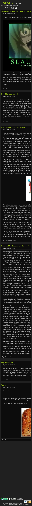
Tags (10, 7)
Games (7, 357)
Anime (6, 88)
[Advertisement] (24, 471)
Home (6, 7)
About (15, 7)
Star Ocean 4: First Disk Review (13, 127)
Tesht (3, 385)
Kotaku (12, 116)
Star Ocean (13, 240)
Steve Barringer (10, 13)
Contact (14, 8)
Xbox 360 (7, 240)
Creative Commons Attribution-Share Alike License (16, 504)
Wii (10, 357)
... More (5, 84)
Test (6, 439)
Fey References (7, 362)
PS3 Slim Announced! (9, 94)
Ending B (7, 2)
